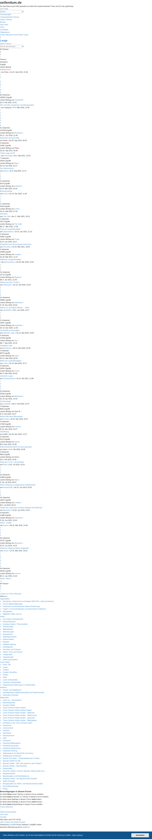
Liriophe (18, 254)
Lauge (3, 40)
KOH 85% (3, 214)
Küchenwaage (5, 401)
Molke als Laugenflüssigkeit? (11, 361)
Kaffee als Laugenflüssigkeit (10, 259)
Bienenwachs (9, 262)
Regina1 (18, 277)
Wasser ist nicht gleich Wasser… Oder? (15, 308)
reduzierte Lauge (6, 376)
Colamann (18, 518)
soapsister (18, 325)
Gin (16, 340)
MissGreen (7, 348)
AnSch (5, 171)
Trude (17, 239)
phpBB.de (26, 827)
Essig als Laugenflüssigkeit (10, 229)
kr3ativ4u (18, 186)
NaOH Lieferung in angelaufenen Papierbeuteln (18, 485)
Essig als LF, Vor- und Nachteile (12, 462)
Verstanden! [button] (140, 835)
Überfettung (4, 432)
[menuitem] (9, 17)
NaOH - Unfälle (5, 523)
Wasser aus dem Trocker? (10, 282)
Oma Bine (7, 247)
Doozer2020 (7, 487)
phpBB (11, 824)
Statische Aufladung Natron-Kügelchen (14, 548)
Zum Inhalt (4, 9)
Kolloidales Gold (6, 345)
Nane (5, 465)
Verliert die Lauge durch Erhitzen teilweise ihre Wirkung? (21, 508)
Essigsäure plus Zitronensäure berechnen (15, 244)
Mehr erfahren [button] (77, 835)
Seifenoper (7, 285)
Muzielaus (18, 133)
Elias (16, 163)
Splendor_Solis (9, 333)
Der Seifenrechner (7, 168)
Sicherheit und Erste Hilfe (9, 138)
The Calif (6, 216)
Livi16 (5, 194)
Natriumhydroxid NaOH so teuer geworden (16, 447)
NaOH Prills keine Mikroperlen (11, 416)
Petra (6, 72)
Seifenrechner (5, 69)
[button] (0, 57)
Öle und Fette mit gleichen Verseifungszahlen (17, 105)
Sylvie (17, 442)
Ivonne (5, 525)
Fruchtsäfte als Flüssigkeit (10, 330)
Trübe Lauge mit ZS (7, 153)
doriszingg (8, 156)
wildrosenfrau (8, 232)
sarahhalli (6, 404)
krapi (16, 356)
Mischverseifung (6, 191)
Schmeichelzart (9, 378)
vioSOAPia (7, 310)
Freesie (6, 419)
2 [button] (0, 54)
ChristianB (18, 100)
